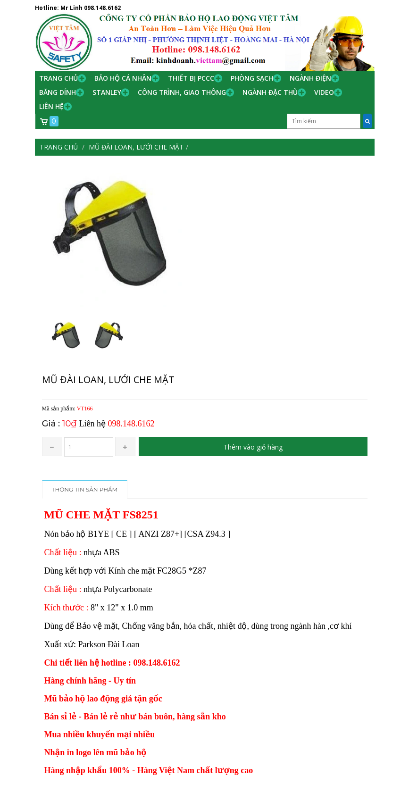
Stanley (106, 92)
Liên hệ (51, 106)
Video (324, 92)
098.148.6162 (102, 8)
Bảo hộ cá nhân (122, 78)
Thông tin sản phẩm (85, 489)
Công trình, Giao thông (182, 92)
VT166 (85, 408)
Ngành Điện (310, 78)
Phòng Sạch (252, 78)
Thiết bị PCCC (191, 78)
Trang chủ (58, 78)
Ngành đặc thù (270, 92)
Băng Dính (57, 92)
